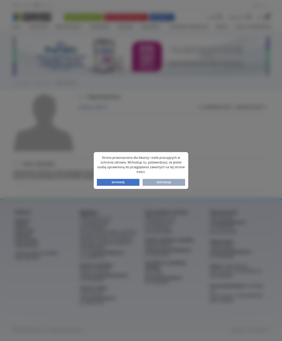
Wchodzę (118, 182)
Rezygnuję (164, 182)
